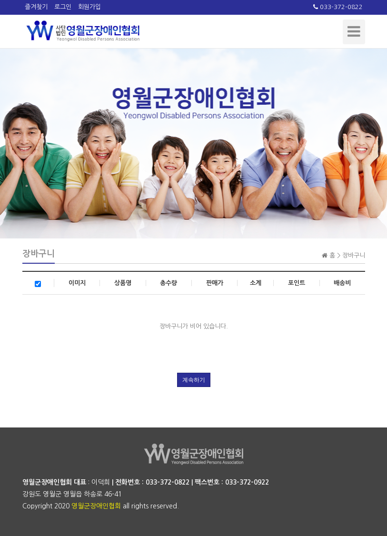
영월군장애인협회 (96, 506)
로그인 (62, 7)
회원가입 (89, 7)
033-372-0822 (338, 7)
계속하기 (193, 380)
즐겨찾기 (36, 7)
